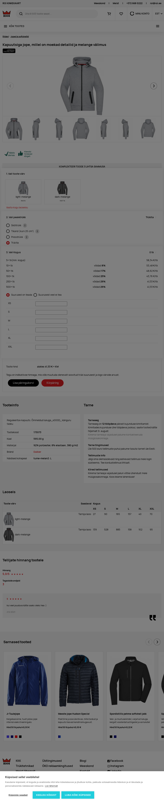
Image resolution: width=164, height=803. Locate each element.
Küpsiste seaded (18, 795)
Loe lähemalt (51, 786)
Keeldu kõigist (46, 795)
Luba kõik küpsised (78, 795)
